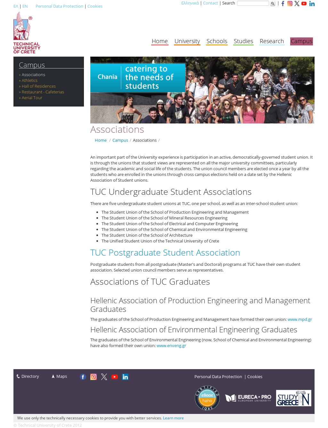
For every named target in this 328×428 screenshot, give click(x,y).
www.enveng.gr (171, 345)
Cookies (94, 6)
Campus (301, 41)
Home (160, 41)
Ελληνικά (190, 3)
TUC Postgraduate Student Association (165, 252)
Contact (210, 3)
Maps (61, 376)
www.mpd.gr (300, 319)
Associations (33, 74)
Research (272, 41)
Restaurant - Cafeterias (43, 92)
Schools (217, 41)
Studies (243, 41)
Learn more (173, 418)
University (187, 41)
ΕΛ (15, 6)
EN (25, 6)
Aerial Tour (32, 97)
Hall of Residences (39, 86)
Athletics (29, 80)
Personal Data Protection (59, 6)
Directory (30, 376)
